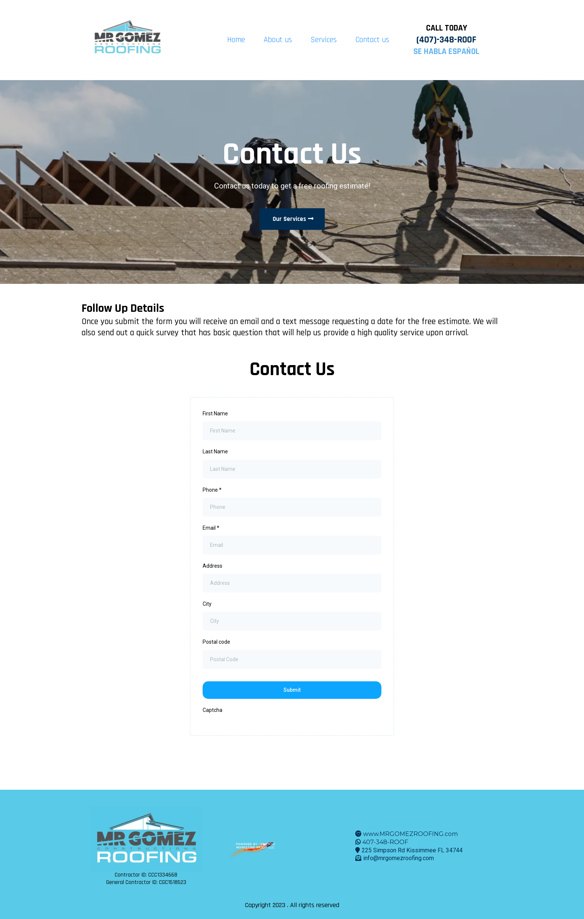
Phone (212, 490)
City (207, 604)
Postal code (216, 642)
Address (212, 566)
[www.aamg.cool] (255, 846)
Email (211, 528)
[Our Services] (292, 219)
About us (278, 40)
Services (324, 40)
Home (236, 40)
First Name (215, 413)
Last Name (215, 451)
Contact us (372, 40)
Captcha (212, 710)
